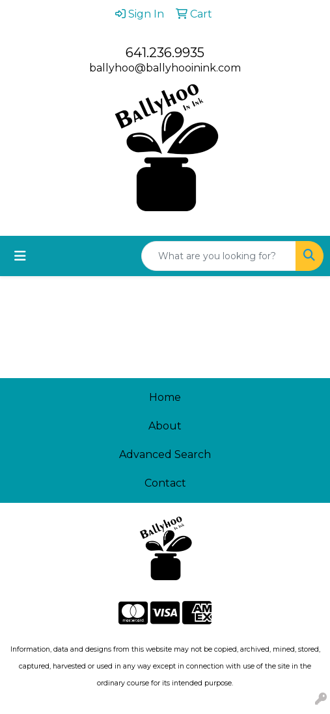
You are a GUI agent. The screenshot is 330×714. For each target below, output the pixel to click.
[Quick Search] (218, 256)
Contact (165, 483)
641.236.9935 (165, 52)
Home (165, 397)
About (165, 426)
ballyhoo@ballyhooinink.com (165, 68)
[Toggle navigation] (20, 256)
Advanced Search (165, 454)
